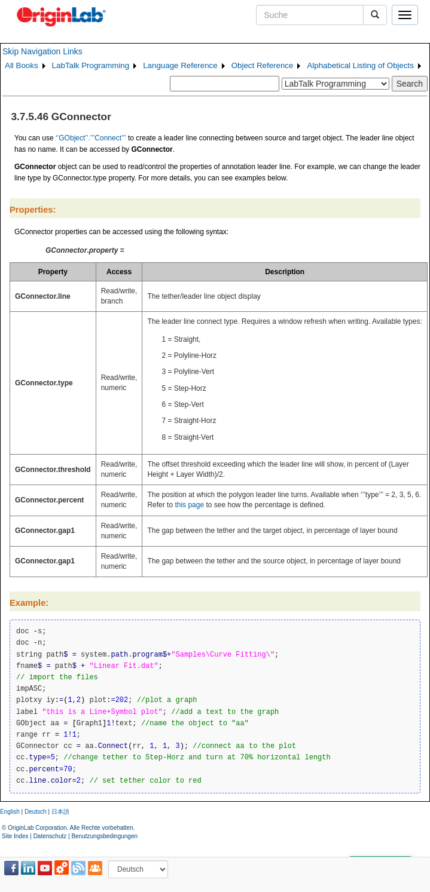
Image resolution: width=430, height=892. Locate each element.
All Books (21, 65)
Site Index (15, 836)
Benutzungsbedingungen (104, 836)
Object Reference (262, 65)
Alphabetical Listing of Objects (360, 65)
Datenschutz (50, 836)
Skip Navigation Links (42, 51)
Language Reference (180, 65)
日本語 (60, 811)
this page (189, 505)
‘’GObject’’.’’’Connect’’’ (91, 138)
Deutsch (36, 811)
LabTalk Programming (91, 65)
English (10, 811)
